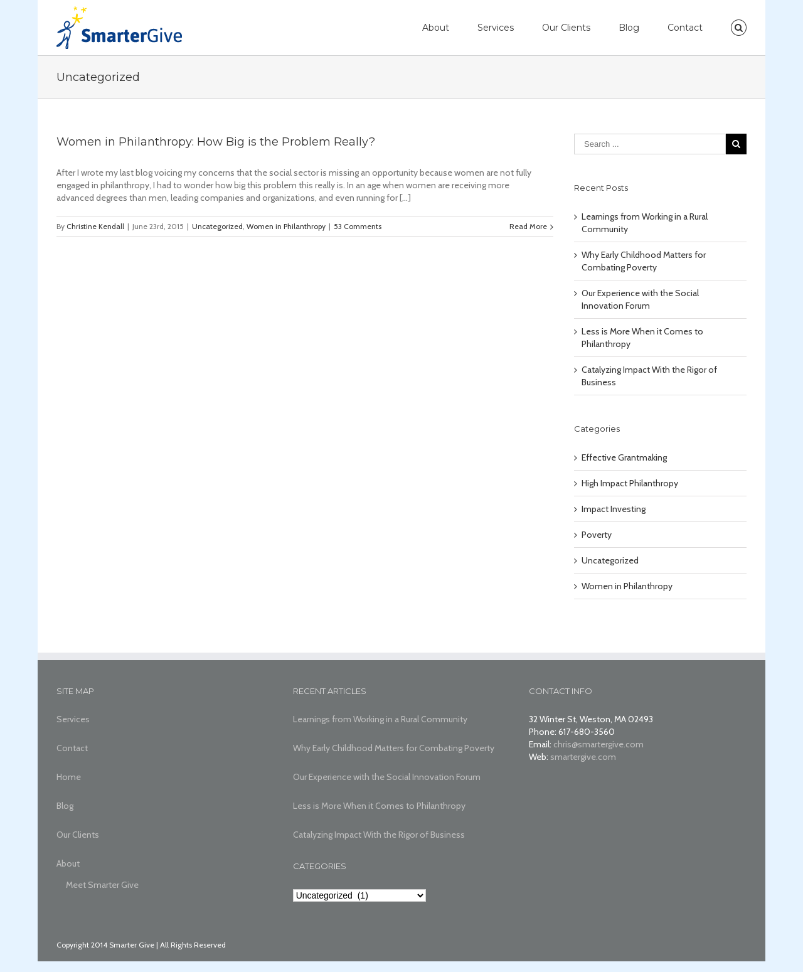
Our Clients (566, 27)
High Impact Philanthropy (630, 483)
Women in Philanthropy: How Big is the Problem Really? (215, 142)
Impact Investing (614, 509)
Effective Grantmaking (624, 457)
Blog (629, 27)
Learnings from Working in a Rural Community (380, 719)
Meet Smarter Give (102, 884)
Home (68, 776)
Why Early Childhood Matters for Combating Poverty (393, 748)
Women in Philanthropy (286, 226)
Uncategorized (217, 226)
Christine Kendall (95, 226)
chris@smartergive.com (598, 744)
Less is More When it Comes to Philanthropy (379, 805)
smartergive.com (583, 756)
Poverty (597, 534)
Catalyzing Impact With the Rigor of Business (379, 834)
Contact (685, 27)
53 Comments (357, 226)
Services (495, 27)
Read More (528, 226)
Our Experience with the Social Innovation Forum (387, 776)
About (435, 27)
